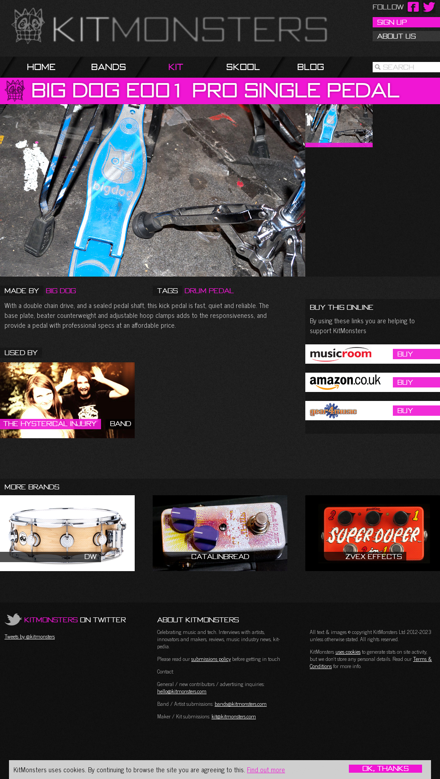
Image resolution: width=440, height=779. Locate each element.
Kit (175, 66)
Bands (108, 66)
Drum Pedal (209, 290)
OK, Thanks (385, 769)
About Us (396, 35)
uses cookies (348, 651)
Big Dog (61, 290)
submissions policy (211, 658)
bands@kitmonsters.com (241, 703)
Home (41, 66)
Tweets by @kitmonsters (29, 636)
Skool (243, 66)
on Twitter (75, 619)
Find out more (266, 769)
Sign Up (392, 22)
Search (398, 66)
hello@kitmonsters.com (182, 691)
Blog (310, 66)
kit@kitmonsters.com (233, 716)
